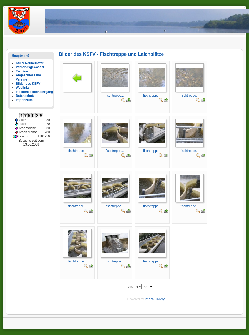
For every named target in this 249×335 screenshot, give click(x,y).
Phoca (149, 299)
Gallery (160, 299)
